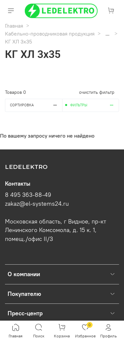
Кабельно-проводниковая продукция (50, 33)
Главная (14, 25)
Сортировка (36, 105)
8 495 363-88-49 (28, 194)
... (107, 34)
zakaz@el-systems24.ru (37, 203)
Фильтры (94, 105)
